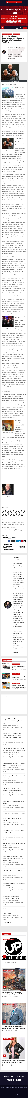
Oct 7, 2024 (7, 962)
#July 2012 (21, 50)
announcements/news (8, 939)
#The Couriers (11, 58)
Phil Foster (13, 46)
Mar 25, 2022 (15, 669)
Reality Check (17, 1094)
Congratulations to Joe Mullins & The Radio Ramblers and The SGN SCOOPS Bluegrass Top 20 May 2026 (14, 751)
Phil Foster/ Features (7, 34)
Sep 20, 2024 (7, 996)
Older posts (7, 922)
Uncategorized (17, 34)
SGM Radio (23, 669)
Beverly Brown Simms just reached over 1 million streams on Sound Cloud (13, 1062)
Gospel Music (5, 18)
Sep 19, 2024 (7, 1031)
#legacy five (11, 52)
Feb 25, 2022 (15, 689)
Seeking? (10, 1094)
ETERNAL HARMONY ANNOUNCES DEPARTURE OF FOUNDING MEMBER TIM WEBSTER (13, 1028)
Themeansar (14, 1089)
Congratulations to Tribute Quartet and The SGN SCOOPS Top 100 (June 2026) (13, 721)
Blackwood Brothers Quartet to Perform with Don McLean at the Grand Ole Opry (12, 911)
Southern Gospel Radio (11, 22)
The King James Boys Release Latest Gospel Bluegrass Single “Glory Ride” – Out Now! (12, 994)
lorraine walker (10, 20)
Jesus (19, 22)
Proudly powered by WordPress (9, 1087)
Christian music (21, 18)
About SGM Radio (11, 1092)
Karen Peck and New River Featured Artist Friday (18, 687)
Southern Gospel (13, 18)
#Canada (14, 50)
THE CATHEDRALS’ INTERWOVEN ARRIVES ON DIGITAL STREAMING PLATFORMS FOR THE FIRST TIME (12, 736)
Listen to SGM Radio (21, 1092)
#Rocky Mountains (17, 56)
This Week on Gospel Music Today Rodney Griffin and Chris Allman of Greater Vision (13, 858)
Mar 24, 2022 (15, 679)
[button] (20, 27)
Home (3, 1092)
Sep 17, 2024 (7, 1065)
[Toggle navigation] (17, 28)
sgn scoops (17, 20)
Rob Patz (14, 962)
